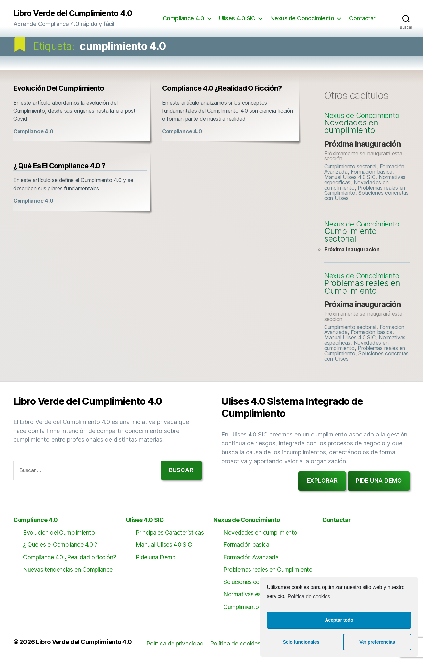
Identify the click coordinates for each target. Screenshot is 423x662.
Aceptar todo (339, 620)
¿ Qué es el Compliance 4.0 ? (59, 165)
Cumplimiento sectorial (350, 166)
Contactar (362, 18)
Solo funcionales (301, 642)
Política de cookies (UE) (242, 643)
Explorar (322, 480)
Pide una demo (379, 480)
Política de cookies (309, 596)
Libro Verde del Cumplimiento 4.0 (72, 13)
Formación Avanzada (250, 557)
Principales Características (170, 532)
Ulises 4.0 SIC (237, 18)
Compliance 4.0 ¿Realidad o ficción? (222, 88)
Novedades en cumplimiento (351, 126)
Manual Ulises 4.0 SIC (349, 177)
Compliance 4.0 (183, 18)
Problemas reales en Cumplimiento (362, 287)
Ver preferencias (377, 642)
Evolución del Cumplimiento (58, 88)
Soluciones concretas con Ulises (366, 195)
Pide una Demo (156, 557)
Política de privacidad (175, 643)
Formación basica (371, 171)
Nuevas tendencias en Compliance (68, 569)
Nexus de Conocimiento (302, 18)
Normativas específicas (253, 594)
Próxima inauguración (362, 144)
